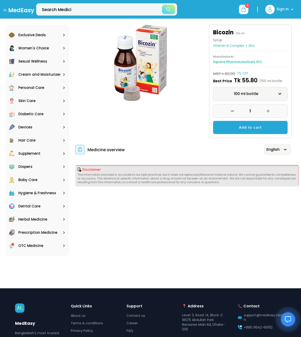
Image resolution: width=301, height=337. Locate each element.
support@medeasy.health (264, 317)
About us (78, 315)
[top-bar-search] (106, 9)
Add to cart (250, 127)
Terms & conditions (87, 323)
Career (132, 323)
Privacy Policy (82, 330)
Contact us (136, 315)
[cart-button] (243, 9)
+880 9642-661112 (258, 327)
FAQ (130, 330)
